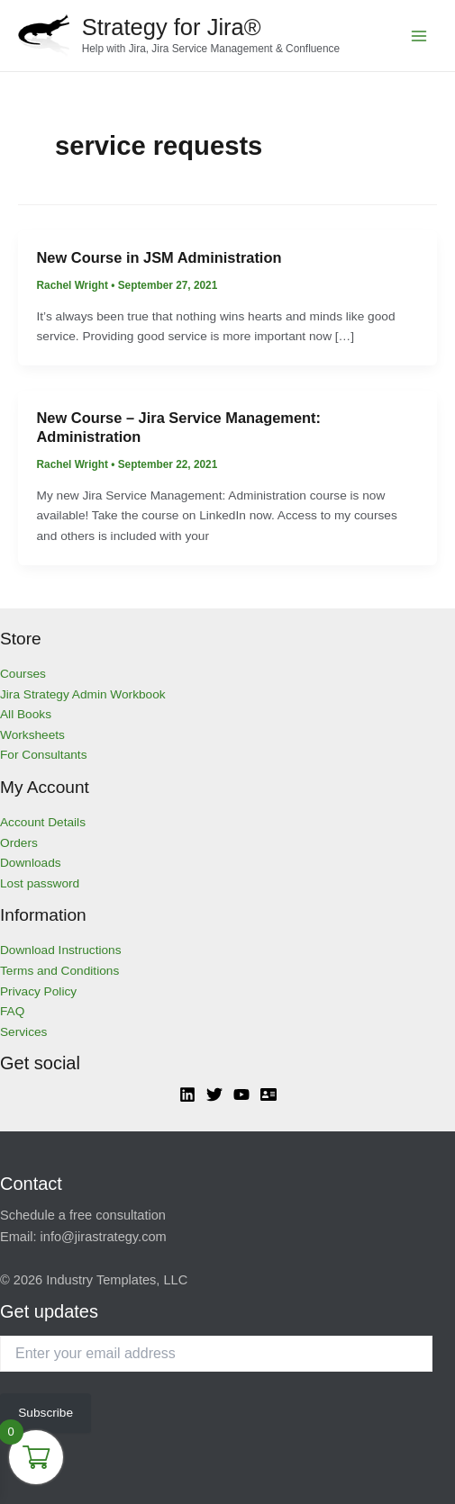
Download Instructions (61, 950)
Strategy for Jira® (171, 27)
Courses (23, 673)
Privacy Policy (38, 991)
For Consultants (43, 754)
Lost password (39, 883)
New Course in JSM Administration (159, 257)
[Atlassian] (268, 1094)
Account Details (43, 822)
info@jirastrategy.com (104, 1236)
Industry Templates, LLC (116, 1280)
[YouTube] (241, 1094)
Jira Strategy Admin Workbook (83, 694)
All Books (25, 714)
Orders (19, 843)
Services (23, 1032)
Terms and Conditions (59, 970)
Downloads (30, 862)
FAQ (12, 1011)
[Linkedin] (187, 1094)
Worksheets (32, 735)
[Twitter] (214, 1094)
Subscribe (45, 1412)
